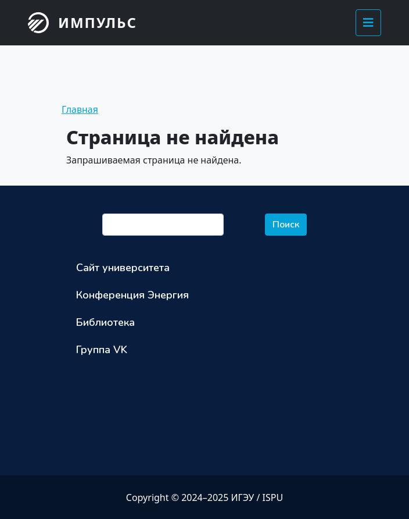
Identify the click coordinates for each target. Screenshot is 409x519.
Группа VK (101, 350)
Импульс (97, 22)
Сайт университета (123, 268)
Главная (80, 109)
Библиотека (105, 322)
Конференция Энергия (132, 295)
